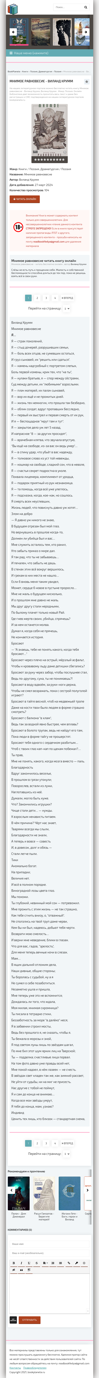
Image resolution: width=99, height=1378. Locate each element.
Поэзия (66, 169)
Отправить (29, 1320)
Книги (23, 169)
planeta (16, 9)
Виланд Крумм (29, 179)
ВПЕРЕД (67, 297)
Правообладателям (34, 1367)
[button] (13, 1263)
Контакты (15, 1367)
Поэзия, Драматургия (43, 169)
